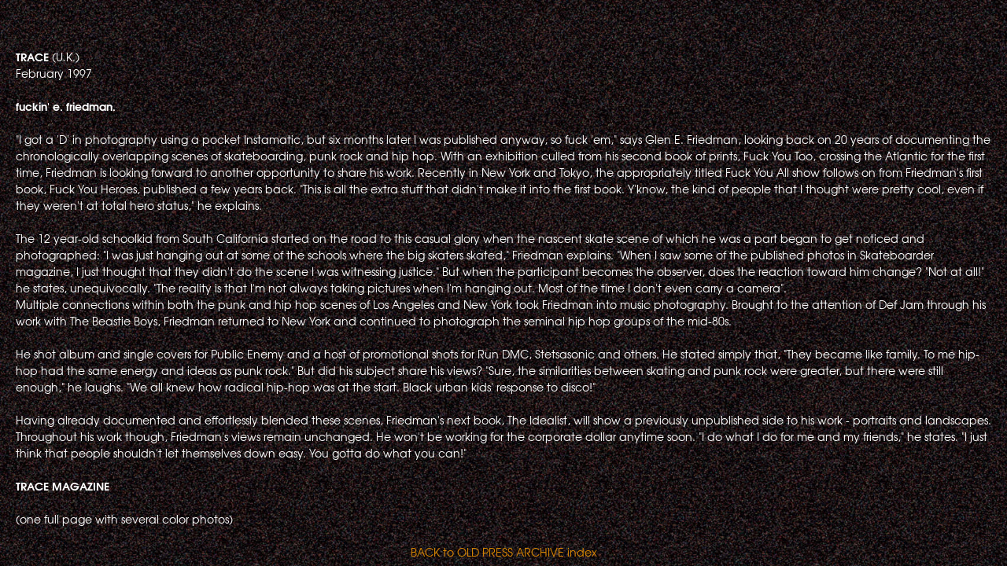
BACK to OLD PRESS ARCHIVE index (504, 552)
